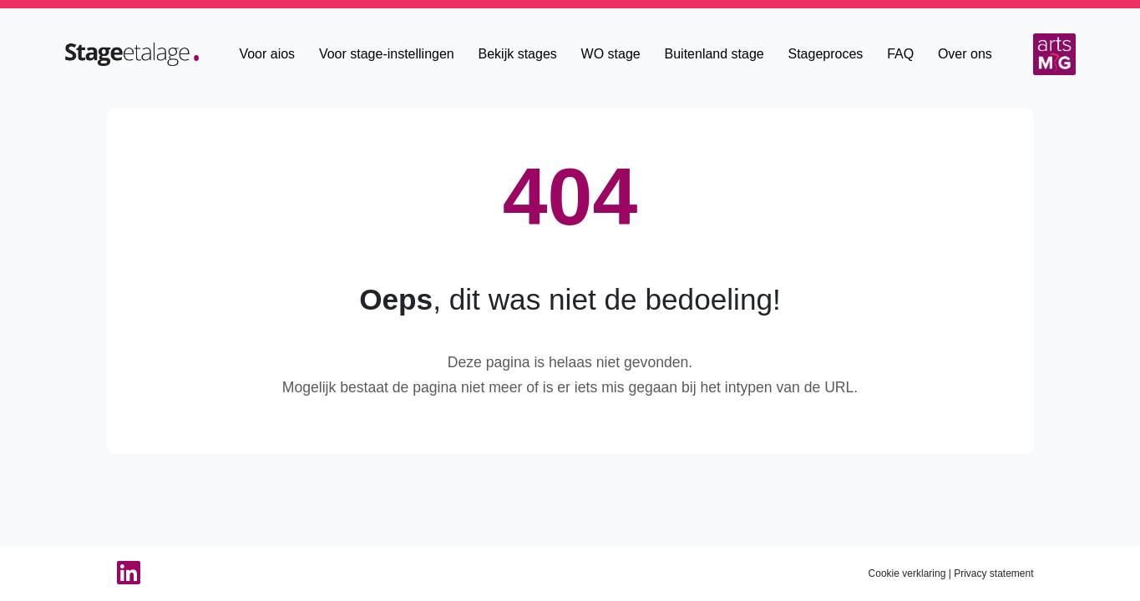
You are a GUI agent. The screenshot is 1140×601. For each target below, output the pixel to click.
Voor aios (267, 54)
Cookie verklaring (907, 573)
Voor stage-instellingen (386, 54)
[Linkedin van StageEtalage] (123, 573)
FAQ (900, 54)
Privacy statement (993, 573)
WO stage (611, 54)
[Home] (132, 53)
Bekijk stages (518, 54)
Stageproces (826, 54)
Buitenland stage (714, 54)
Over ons (965, 54)
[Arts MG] (1054, 54)
